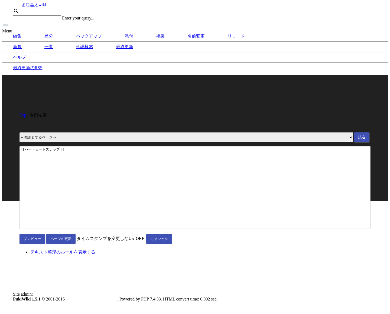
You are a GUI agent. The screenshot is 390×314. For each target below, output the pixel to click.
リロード (236, 36)
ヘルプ (19, 57)
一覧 (48, 46)
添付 (129, 36)
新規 (17, 46)
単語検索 (84, 46)
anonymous (44, 310)
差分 (48, 36)
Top (23, 115)
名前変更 (196, 36)
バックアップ (89, 36)
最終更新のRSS (27, 67)
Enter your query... (78, 18)
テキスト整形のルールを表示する (62, 268)
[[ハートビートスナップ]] (195, 195)
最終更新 (124, 46)
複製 (160, 36)
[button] (195, 25)
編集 (17, 36)
